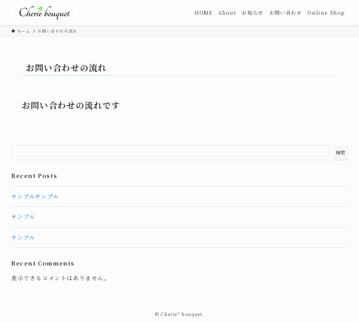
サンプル (23, 217)
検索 (340, 152)
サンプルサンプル (35, 196)
